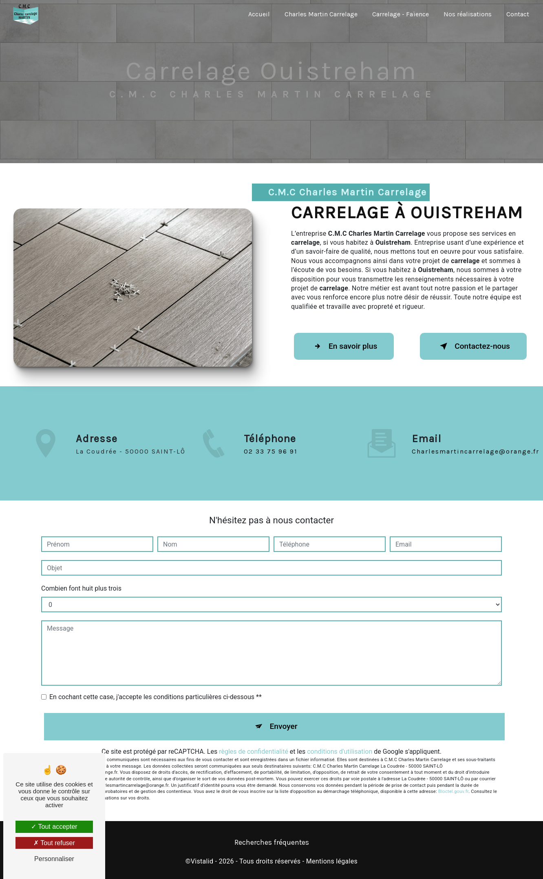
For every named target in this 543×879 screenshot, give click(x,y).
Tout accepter (54, 826)
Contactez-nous (473, 346)
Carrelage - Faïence (400, 14)
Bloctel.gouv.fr (453, 791)
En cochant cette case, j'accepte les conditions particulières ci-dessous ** (155, 697)
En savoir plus (344, 346)
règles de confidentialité (253, 751)
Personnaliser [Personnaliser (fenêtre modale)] (54, 858)
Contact (517, 14)
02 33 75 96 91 (271, 461)
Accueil (259, 14)
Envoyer (284, 726)
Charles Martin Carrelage (321, 14)
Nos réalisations (468, 14)
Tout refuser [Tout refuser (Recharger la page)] (54, 842)
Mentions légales (332, 861)
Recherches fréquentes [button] (271, 842)
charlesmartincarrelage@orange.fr (475, 441)
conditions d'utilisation (339, 751)
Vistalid (202, 861)
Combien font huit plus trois (81, 588)
